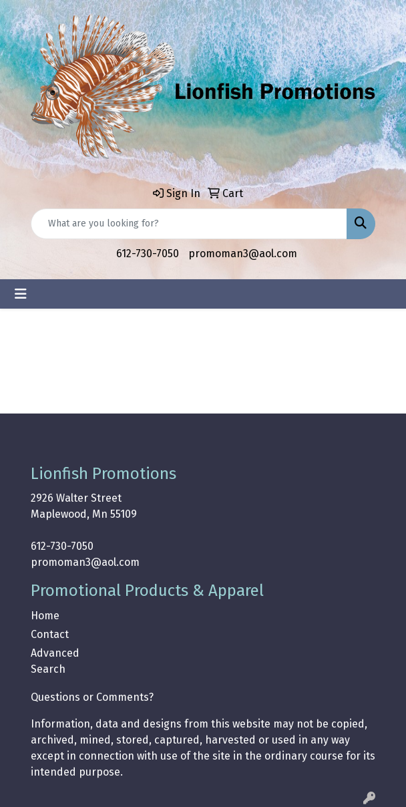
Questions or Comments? (92, 697)
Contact (50, 634)
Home (45, 615)
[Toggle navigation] (21, 294)
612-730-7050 (147, 253)
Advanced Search (55, 661)
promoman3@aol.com (242, 253)
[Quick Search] (189, 223)
